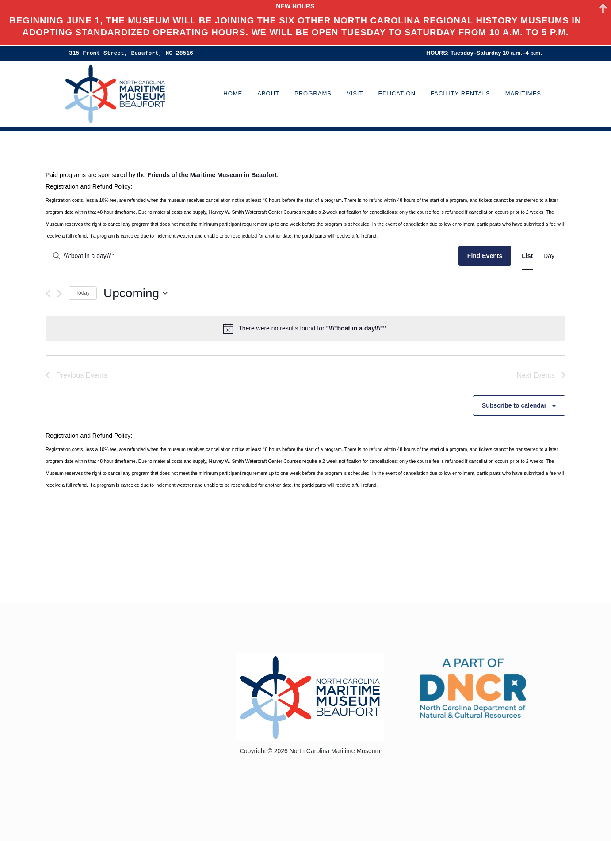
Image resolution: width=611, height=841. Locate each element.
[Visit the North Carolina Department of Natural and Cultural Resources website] (473, 687)
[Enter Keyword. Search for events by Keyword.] (252, 256)
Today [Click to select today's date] (83, 293)
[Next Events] (59, 293)
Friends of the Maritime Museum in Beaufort (211, 174)
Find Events (484, 255)
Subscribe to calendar (514, 405)
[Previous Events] (48, 293)
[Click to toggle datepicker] (135, 293)
